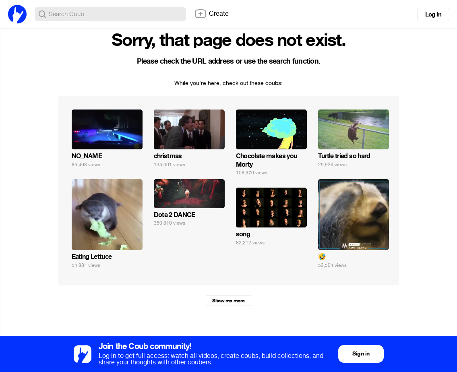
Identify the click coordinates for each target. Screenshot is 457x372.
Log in (433, 14)
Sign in (360, 354)
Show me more (228, 301)
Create (211, 13)
